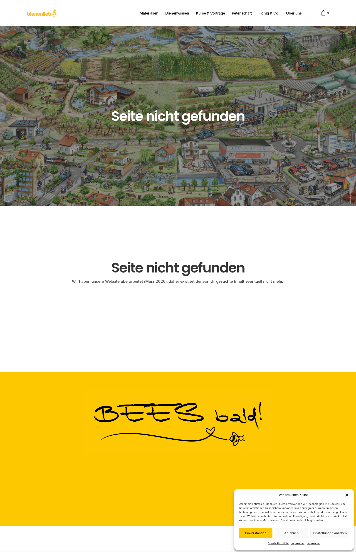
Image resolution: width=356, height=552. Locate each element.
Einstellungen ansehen (330, 533)
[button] (347, 495)
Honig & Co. (269, 13)
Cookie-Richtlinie (278, 543)
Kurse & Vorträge (210, 13)
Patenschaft (242, 13)
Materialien (149, 13)
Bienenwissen (177, 13)
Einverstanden (255, 533)
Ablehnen (291, 533)
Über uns (294, 13)
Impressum (297, 543)
